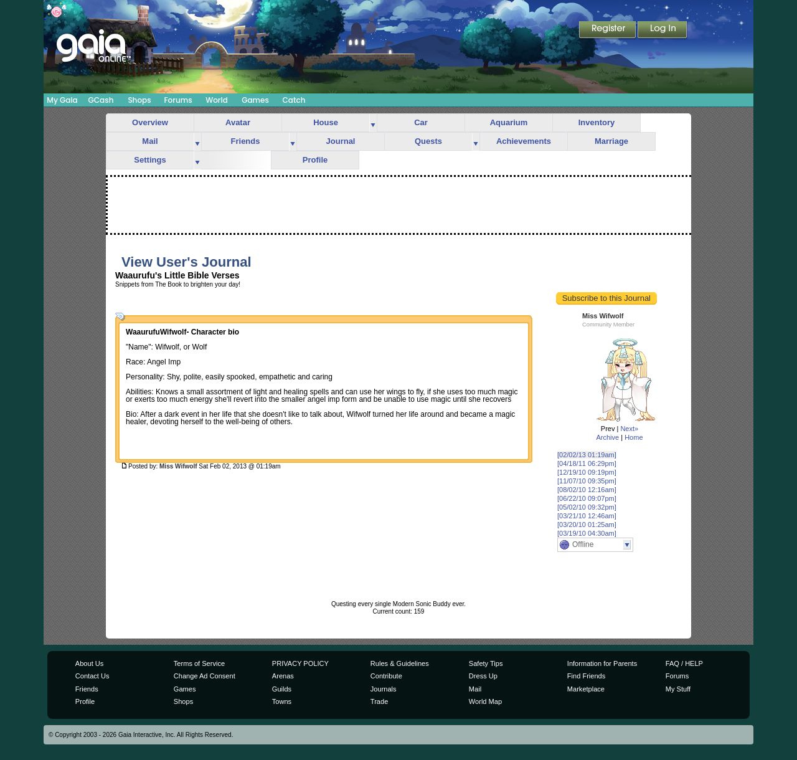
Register (608, 30)
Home (634, 437)
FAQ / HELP (684, 663)
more (373, 123)
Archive (607, 437)
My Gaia (62, 100)
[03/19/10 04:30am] (586, 533)
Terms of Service (199, 663)
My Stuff (678, 689)
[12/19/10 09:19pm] (586, 472)
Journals (383, 689)
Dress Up (483, 676)
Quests (428, 141)
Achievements (523, 141)
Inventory (596, 122)
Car (421, 122)
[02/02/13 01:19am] (586, 454)
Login (662, 30)
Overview (150, 122)
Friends (245, 141)
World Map (485, 701)
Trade (379, 701)
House (325, 122)
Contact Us (92, 676)
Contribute (386, 676)
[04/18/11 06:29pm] (586, 463)
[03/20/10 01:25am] (586, 524)
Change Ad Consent (204, 676)
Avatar (237, 122)
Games (255, 100)
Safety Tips (486, 663)
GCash (101, 100)
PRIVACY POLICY (300, 663)
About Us (89, 663)
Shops (139, 100)
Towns (281, 701)
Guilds (281, 689)
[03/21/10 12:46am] (586, 516)
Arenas (283, 676)
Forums (178, 100)
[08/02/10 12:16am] (586, 489)
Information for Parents (602, 663)
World (216, 100)
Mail (150, 141)
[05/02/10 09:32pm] (586, 507)
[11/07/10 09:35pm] (586, 481)
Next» (629, 428)
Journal (341, 141)
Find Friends (586, 676)
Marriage (611, 141)
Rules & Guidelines (399, 663)
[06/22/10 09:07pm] (586, 498)
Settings (150, 159)
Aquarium (509, 122)
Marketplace (586, 689)
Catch (294, 100)
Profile (315, 159)
